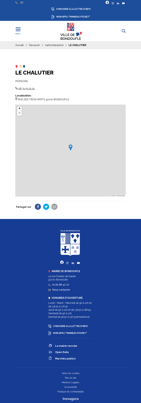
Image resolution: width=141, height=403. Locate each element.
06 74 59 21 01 (26, 88)
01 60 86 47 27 (58, 284)
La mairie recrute (63, 346)
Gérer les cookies (70, 373)
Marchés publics (62, 359)
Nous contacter (59, 289)
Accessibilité (70, 387)
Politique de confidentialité (70, 391)
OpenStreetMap (121, 195)
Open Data (59, 352)
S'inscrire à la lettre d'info (71, 9)
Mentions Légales (70, 382)
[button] (70, 147)
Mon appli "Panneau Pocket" (70, 17)
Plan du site (70, 378)
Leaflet (112, 195)
